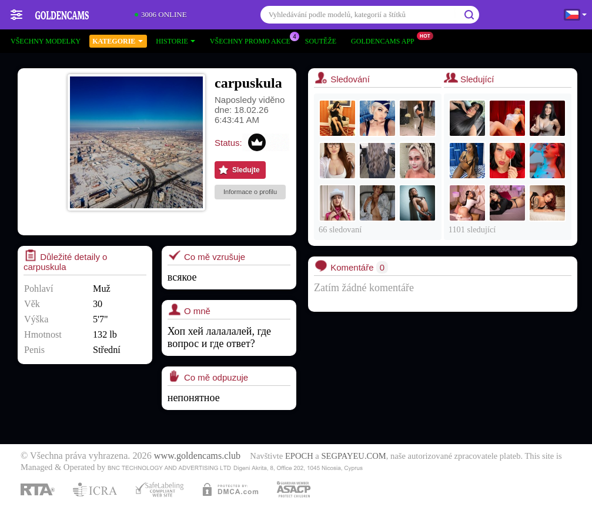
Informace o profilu (250, 191)
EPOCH (299, 456)
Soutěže (320, 41)
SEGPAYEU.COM (353, 456)
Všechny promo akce (253, 40)
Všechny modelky (46, 41)
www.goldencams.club (197, 456)
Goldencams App (385, 40)
